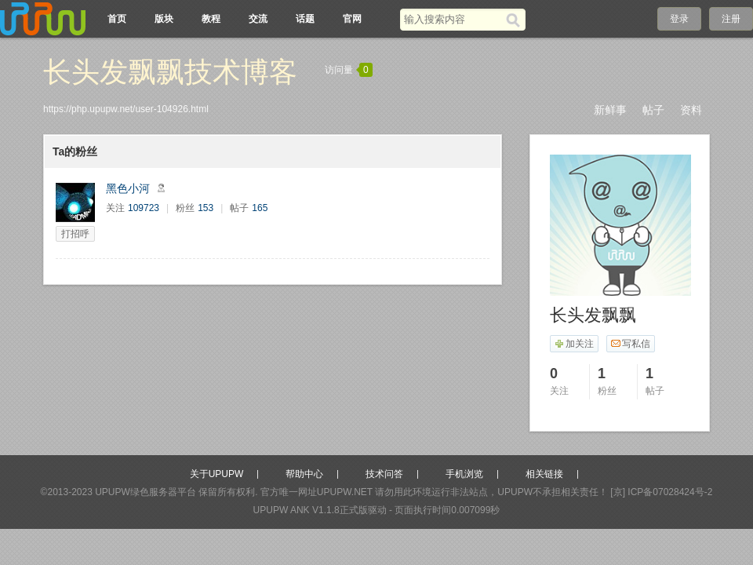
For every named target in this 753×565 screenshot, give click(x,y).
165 (259, 207)
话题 (305, 18)
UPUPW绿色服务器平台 (145, 492)
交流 (258, 18)
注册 (731, 18)
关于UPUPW (217, 473)
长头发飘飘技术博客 (170, 72)
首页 (116, 18)
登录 (679, 18)
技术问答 (384, 473)
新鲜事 (610, 110)
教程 (211, 18)
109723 (143, 207)
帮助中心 (304, 473)
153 (205, 207)
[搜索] (516, 20)
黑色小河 (128, 188)
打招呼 (75, 233)
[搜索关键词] (453, 19)
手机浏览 (464, 473)
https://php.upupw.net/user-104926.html (126, 109)
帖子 (653, 110)
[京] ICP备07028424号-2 (661, 492)
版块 (164, 18)
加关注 (574, 343)
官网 (352, 18)
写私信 (630, 343)
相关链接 (544, 473)
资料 (691, 110)
